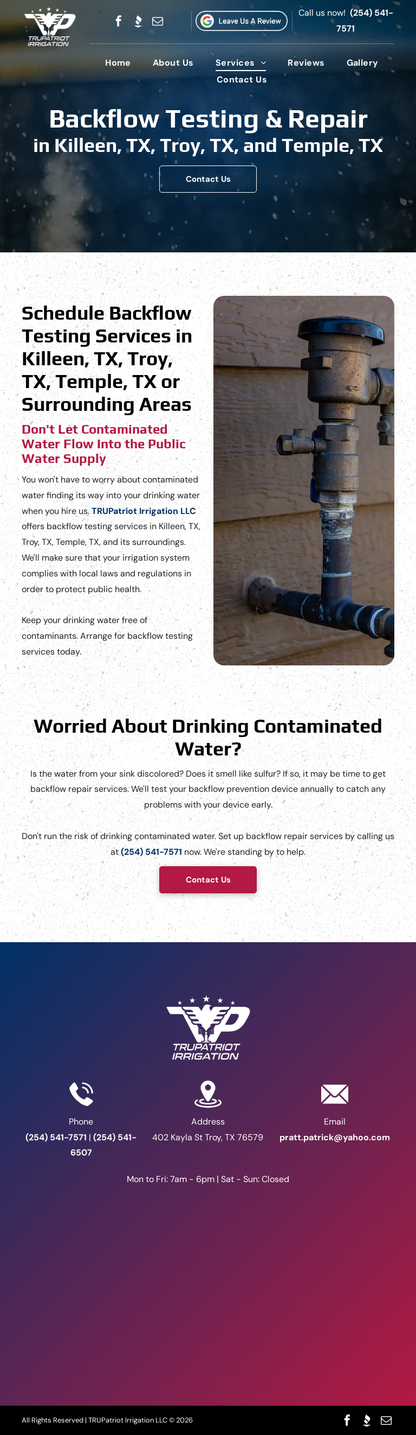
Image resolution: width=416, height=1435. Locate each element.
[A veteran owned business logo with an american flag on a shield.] (208, 1275)
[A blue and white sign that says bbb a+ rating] (208, 1221)
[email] (158, 21)
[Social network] (138, 21)
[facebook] (118, 21)
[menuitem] (118, 62)
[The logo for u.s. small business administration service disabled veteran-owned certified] (208, 1330)
